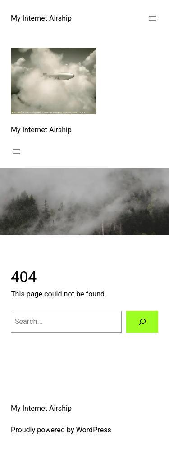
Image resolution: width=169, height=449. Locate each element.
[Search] (142, 322)
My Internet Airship (41, 18)
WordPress (93, 430)
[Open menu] (152, 18)
